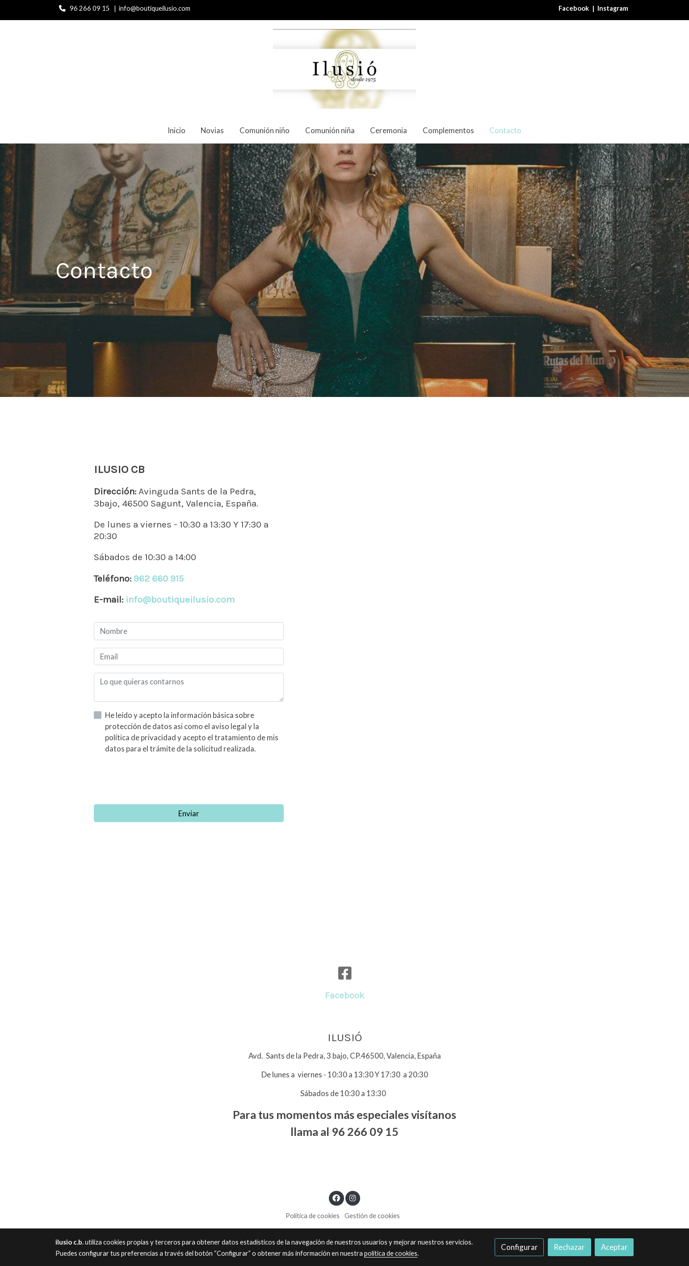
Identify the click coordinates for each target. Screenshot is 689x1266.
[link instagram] (352, 1197)
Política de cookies (313, 1216)
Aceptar (614, 1247)
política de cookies (390, 1253)
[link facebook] (336, 1197)
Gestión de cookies (372, 1216)
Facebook (574, 8)
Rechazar (569, 1247)
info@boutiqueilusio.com (180, 599)
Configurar (519, 1247)
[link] (344, 69)
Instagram (612, 8)
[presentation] (162, 779)
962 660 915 (159, 578)
